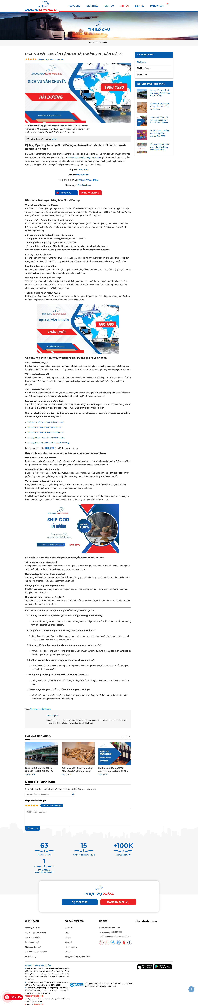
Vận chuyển (35, 709)
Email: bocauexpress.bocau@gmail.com (115, 925)
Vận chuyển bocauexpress (105, 1001)
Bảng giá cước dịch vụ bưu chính (77, 945)
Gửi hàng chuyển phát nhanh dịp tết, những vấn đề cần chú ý (159, 147)
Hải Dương (46, 709)
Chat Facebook (84, 185)
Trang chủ (73, 6)
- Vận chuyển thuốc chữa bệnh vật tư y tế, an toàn (53, 132)
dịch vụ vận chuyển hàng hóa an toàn (85, 157)
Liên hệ (139, 6)
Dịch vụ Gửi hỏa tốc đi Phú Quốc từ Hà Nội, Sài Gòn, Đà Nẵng (160, 93)
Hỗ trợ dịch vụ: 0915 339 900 (110, 921)
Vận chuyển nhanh (125, 1001)
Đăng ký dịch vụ (118, 891)
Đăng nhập (156, 6)
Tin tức (124, 6)
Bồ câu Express (53, 715)
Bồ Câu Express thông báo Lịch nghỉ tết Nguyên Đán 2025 (159, 133)
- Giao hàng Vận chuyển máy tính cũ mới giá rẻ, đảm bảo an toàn (61, 128)
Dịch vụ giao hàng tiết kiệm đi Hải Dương (46, 432)
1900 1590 (80, 891)
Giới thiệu (92, 6)
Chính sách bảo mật (33, 936)
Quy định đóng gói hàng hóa (36, 941)
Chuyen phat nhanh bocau (146, 910)
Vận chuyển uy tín (142, 1001)
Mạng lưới (69, 931)
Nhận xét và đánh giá (35, 800)
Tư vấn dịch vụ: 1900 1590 (109, 917)
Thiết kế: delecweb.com (64, 1001)
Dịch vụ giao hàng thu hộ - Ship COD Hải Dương (49, 442)
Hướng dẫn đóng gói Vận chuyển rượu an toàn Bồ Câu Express (159, 120)
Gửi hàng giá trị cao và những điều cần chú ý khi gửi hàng (159, 106)
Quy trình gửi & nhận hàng (35, 921)
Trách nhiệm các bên (33, 926)
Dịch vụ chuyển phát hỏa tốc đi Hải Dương (47, 437)
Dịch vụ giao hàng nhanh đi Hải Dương (45, 427)
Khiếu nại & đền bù (32, 917)
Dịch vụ (109, 6)
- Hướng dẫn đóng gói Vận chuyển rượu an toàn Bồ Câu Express (61, 125)
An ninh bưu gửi (31, 945)
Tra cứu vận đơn (71, 936)
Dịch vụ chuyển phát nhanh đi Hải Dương (46, 422)
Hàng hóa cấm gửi (32, 931)
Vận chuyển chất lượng (161, 1001)
